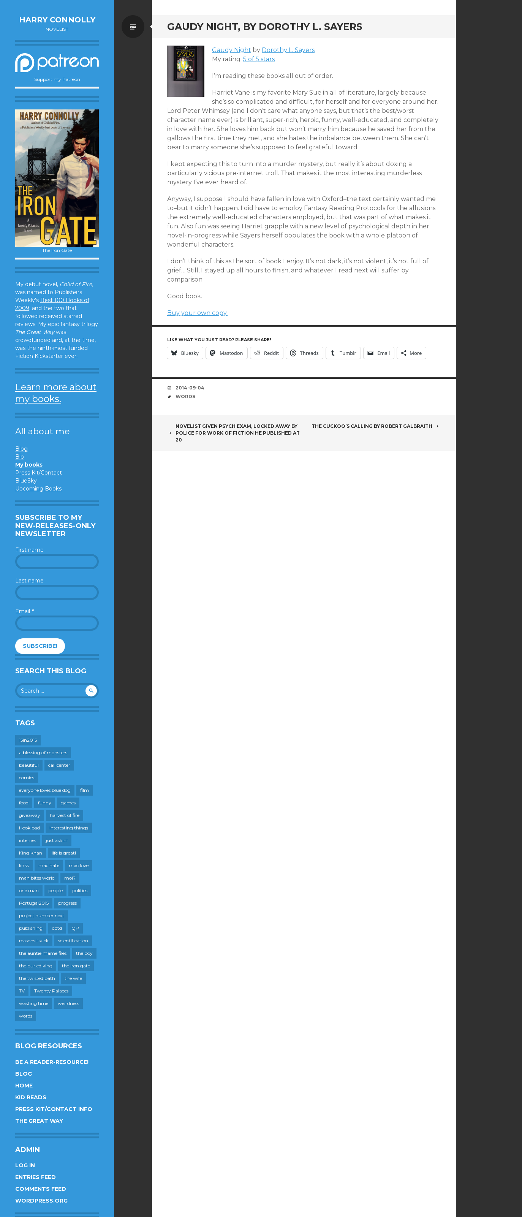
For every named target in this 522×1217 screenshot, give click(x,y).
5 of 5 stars (259, 59)
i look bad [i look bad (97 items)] (29, 828)
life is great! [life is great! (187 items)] (64, 853)
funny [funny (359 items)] (44, 803)
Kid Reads (30, 1097)
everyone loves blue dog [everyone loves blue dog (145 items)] (45, 790)
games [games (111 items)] (68, 803)
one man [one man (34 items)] (29, 890)
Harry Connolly (57, 19)
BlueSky (26, 480)
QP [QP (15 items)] (75, 928)
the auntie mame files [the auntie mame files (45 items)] (42, 953)
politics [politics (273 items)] (79, 890)
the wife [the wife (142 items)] (73, 978)
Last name (29, 580)
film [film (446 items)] (84, 790)
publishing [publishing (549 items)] (31, 928)
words (185, 396)
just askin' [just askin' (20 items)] (57, 840)
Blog (21, 448)
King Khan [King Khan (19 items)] (30, 853)
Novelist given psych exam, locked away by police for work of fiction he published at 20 (233, 433)
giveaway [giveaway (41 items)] (29, 815)
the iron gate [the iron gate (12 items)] (76, 966)
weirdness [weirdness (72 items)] (68, 1003)
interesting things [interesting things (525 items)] (68, 828)
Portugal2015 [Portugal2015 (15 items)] (34, 903)
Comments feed (40, 1188)
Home (24, 1085)
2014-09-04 (190, 388)
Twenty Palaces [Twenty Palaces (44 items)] (51, 991)
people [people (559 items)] (55, 890)
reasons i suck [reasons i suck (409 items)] (34, 940)
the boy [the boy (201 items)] (84, 953)
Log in (25, 1165)
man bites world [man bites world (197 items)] (37, 878)
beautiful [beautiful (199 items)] (29, 765)
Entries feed (35, 1177)
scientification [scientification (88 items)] (73, 940)
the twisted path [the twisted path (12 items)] (37, 978)
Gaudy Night (231, 50)
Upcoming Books (38, 488)
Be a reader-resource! (52, 1062)
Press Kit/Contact (38, 472)
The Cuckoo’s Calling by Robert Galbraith (376, 426)
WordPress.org (41, 1200)
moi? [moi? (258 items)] (70, 878)
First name (29, 549)
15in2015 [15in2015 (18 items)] (28, 740)
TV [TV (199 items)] (22, 991)
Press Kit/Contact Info (53, 1109)
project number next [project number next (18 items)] (41, 915)
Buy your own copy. (197, 313)
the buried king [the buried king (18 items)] (35, 966)
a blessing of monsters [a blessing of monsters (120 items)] (43, 752)
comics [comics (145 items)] (26, 777)
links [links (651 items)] (24, 865)
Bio (19, 456)
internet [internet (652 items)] (27, 840)
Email (24, 611)
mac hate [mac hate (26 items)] (48, 865)
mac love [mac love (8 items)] (79, 865)
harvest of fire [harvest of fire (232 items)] (64, 815)
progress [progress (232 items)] (67, 903)
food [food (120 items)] (23, 803)
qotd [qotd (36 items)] (57, 928)
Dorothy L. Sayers (288, 50)
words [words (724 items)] (25, 1016)
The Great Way (39, 1120)
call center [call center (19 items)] (59, 765)
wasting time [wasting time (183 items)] (33, 1003)
